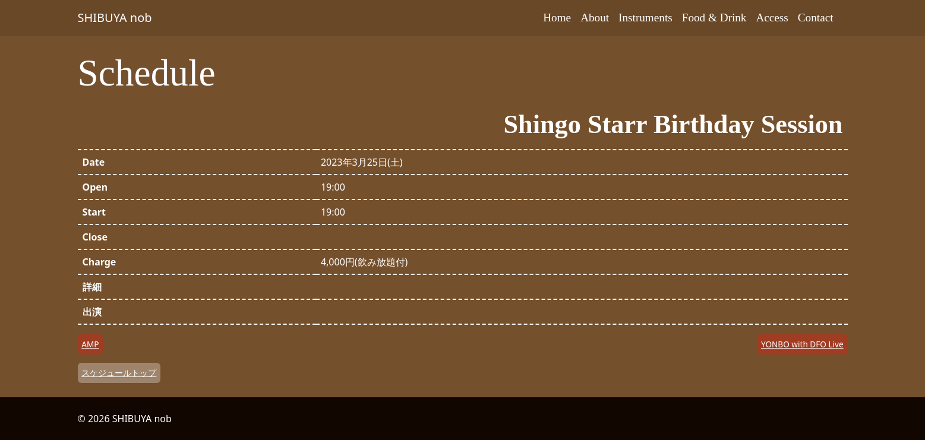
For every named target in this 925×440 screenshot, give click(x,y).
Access (772, 17)
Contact (816, 17)
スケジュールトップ (118, 372)
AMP (90, 344)
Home (557, 17)
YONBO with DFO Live (802, 344)
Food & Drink (714, 17)
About (594, 17)
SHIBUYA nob (115, 18)
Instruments (645, 17)
